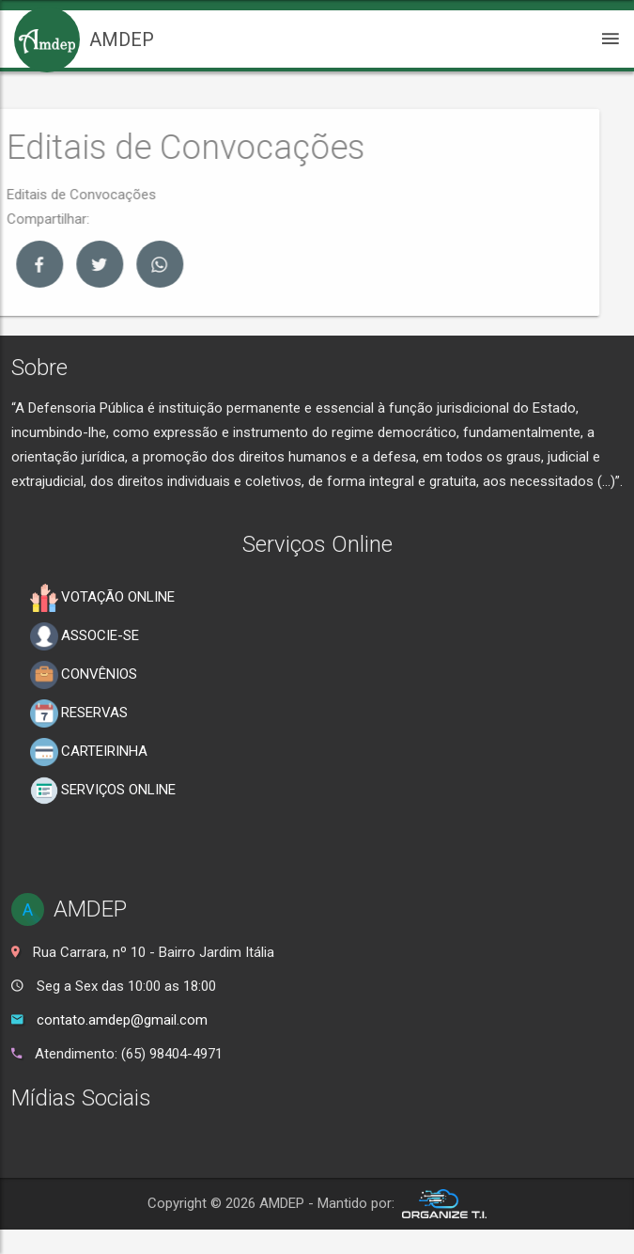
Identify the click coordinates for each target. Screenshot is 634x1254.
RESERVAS (79, 713)
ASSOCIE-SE (84, 636)
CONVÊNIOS (83, 675)
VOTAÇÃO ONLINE (102, 598)
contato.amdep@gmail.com (122, 1019)
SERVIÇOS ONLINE (103, 790)
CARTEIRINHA (88, 752)
